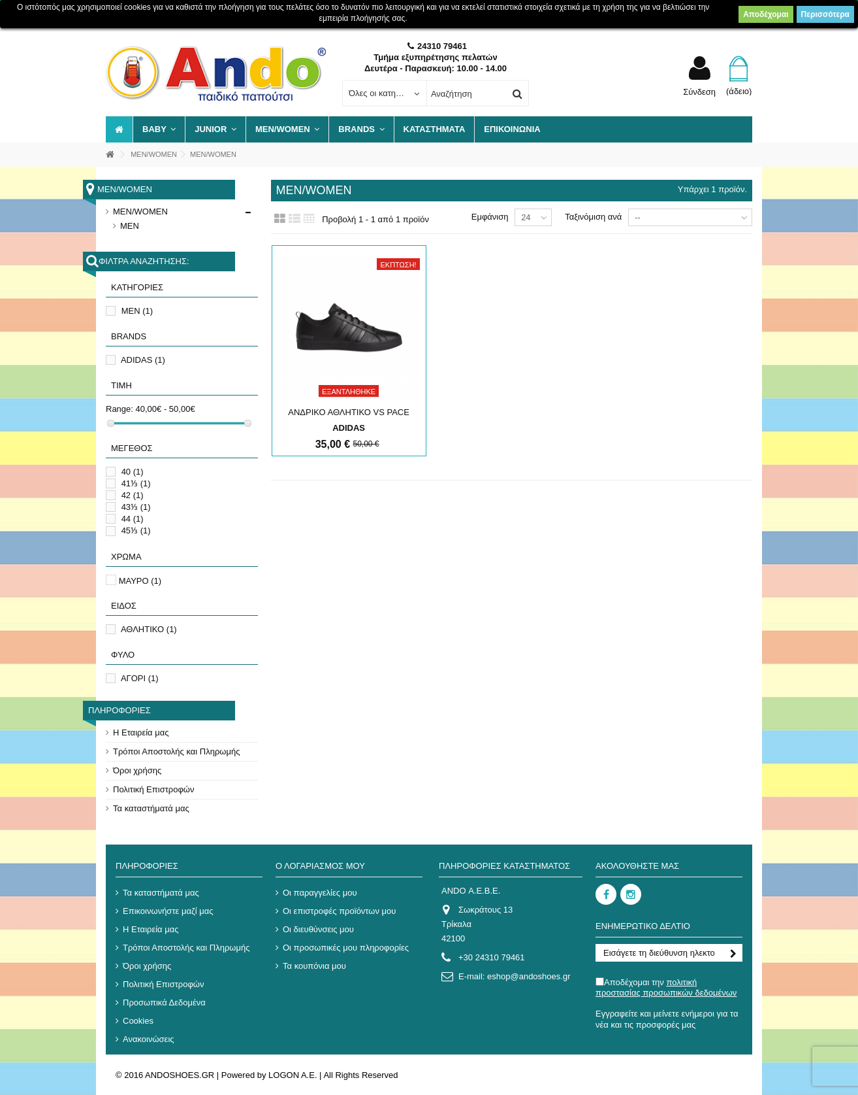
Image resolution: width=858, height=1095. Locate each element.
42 (132, 495)
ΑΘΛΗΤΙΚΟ (149, 629)
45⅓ (136, 530)
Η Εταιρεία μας (141, 732)
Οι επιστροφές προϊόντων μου (339, 911)
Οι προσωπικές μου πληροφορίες (346, 947)
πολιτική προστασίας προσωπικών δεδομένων (666, 987)
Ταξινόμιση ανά (593, 217)
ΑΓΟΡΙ (140, 678)
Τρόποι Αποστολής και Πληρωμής (176, 751)
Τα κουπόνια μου (314, 966)
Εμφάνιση (490, 217)
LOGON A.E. (292, 1075)
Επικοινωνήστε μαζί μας (168, 911)
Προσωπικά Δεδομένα (164, 1002)
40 (132, 472)
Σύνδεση (699, 91)
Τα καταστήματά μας (151, 808)
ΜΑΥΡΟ (140, 581)
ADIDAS (143, 360)
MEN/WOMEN (140, 211)
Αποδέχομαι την (666, 987)
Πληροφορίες (119, 710)
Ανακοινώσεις (148, 1039)
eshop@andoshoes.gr (528, 976)
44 (132, 519)
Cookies (138, 1021)
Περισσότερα (825, 14)
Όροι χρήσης (137, 770)
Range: (119, 409)
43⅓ (136, 507)
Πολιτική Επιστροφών (154, 789)
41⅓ (136, 483)
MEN (129, 226)
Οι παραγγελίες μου (320, 893)
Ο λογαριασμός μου (320, 866)
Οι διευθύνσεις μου (318, 929)
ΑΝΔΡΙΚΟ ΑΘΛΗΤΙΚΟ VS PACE (348, 412)
